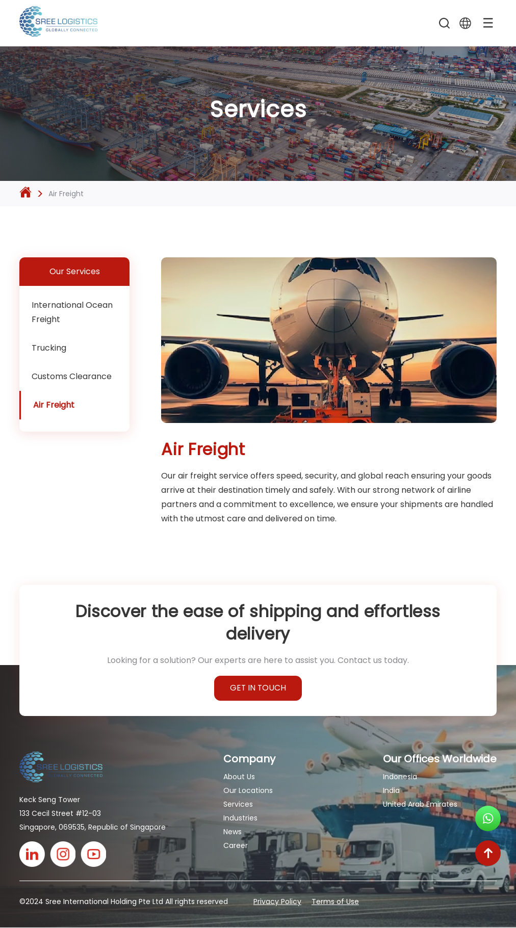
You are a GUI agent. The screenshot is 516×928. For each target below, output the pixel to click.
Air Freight (53, 405)
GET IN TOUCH (258, 688)
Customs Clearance (72, 376)
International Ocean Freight (72, 312)
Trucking (49, 348)
